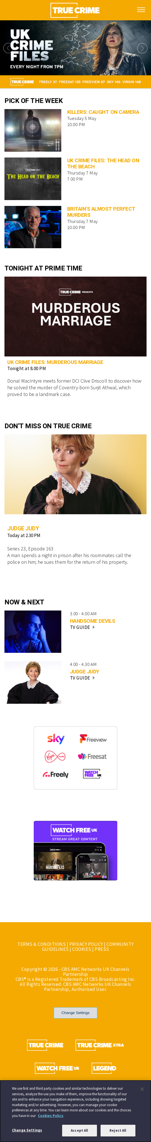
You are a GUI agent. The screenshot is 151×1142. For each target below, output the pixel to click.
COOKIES (81, 949)
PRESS (102, 949)
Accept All (79, 1132)
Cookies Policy (50, 1117)
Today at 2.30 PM (23, 535)
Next (144, 48)
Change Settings (76, 1013)
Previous (7, 48)
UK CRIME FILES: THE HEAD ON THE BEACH (103, 164)
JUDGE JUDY (23, 529)
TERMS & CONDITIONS (41, 944)
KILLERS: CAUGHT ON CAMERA (103, 112)
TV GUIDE (82, 627)
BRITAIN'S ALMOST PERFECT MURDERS (101, 212)
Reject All (117, 1132)
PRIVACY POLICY (86, 944)
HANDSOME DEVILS (92, 621)
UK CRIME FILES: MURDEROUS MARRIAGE (55, 362)
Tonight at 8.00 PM (26, 368)
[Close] (142, 1091)
